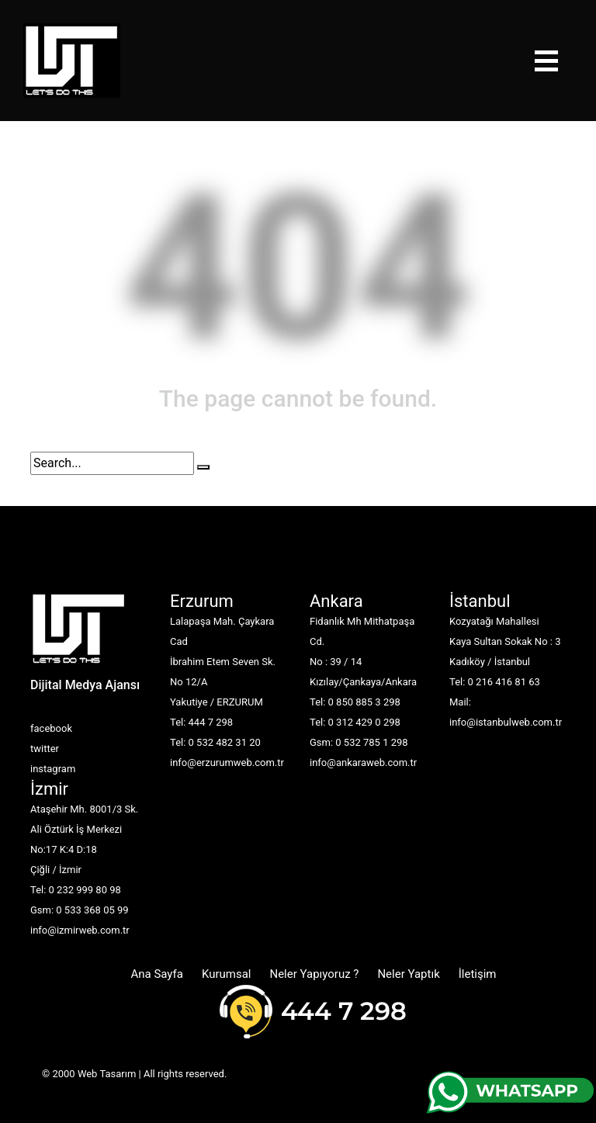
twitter (44, 748)
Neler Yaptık (408, 974)
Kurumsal (226, 974)
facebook (51, 728)
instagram (52, 769)
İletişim (478, 974)
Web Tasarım (107, 1074)
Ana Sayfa (156, 974)
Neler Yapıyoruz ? (314, 974)
